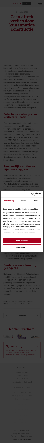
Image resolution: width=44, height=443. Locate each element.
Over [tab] (36, 201)
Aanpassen (22, 247)
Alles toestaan (22, 240)
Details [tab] (23, 201)
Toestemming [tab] (8, 201)
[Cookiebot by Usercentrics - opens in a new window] (31, 194)
